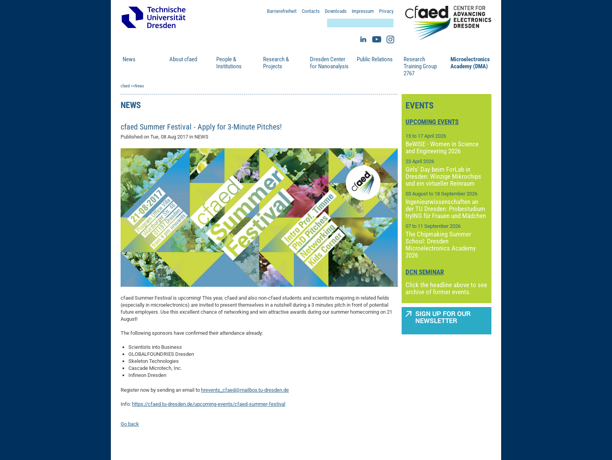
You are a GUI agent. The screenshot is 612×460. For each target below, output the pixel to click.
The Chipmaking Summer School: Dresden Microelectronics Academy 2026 (441, 244)
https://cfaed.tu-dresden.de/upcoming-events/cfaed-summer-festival (208, 404)
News (129, 59)
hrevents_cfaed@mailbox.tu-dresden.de (245, 390)
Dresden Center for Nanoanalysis (329, 63)
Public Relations (375, 59)
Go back (130, 424)
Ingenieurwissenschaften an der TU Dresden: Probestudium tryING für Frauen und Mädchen (446, 209)
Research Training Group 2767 (420, 66)
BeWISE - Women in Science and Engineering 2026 (442, 147)
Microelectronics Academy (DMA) (469, 63)
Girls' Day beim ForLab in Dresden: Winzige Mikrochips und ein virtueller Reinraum (443, 176)
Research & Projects (276, 63)
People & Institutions (229, 63)
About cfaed (183, 59)
